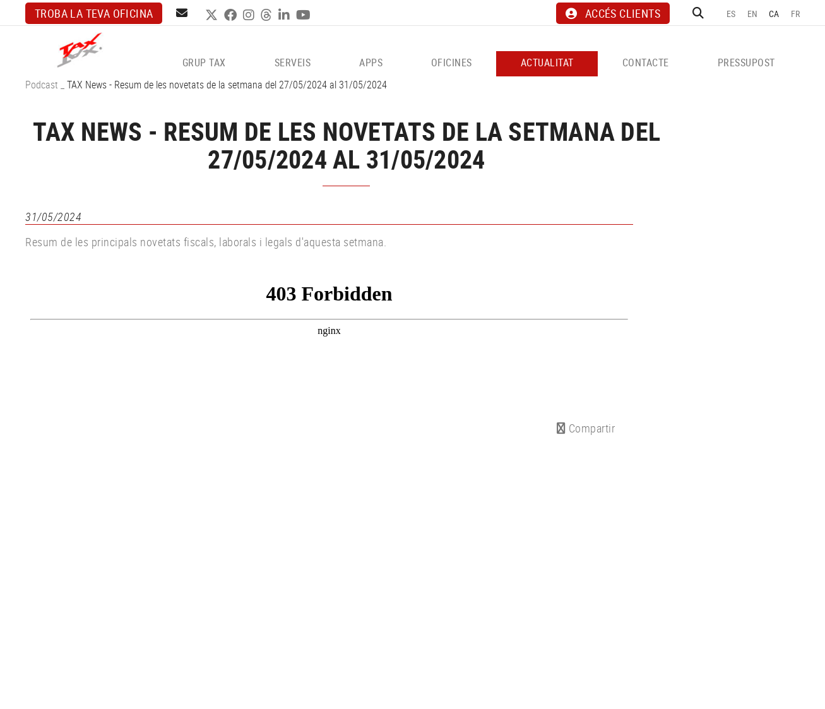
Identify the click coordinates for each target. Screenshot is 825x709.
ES (731, 14)
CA (774, 14)
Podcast (41, 85)
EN (752, 14)
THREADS (268, 15)
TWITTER (213, 15)
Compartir (586, 428)
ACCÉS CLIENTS (613, 13)
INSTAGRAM (250, 15)
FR (795, 14)
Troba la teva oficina (94, 13)
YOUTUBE (305, 15)
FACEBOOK (232, 15)
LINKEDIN (285, 15)
